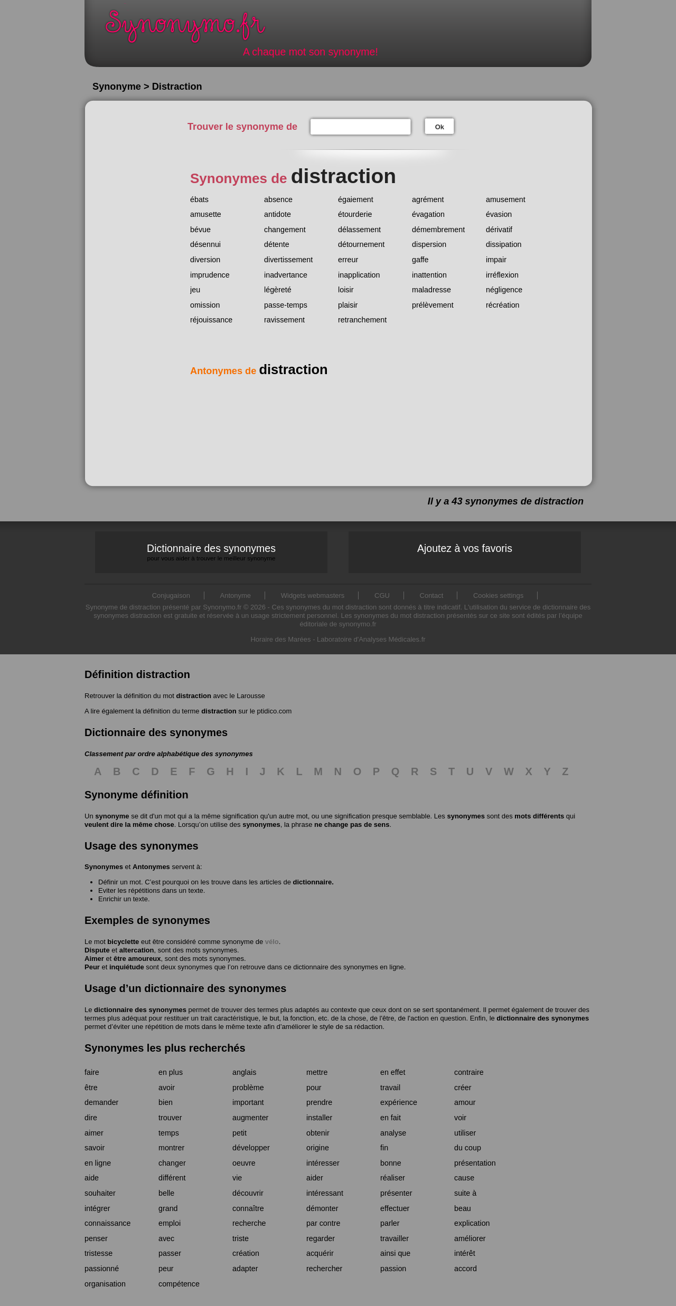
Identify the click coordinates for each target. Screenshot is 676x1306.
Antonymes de (259, 371)
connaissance (107, 1223)
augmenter (250, 1117)
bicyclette (123, 942)
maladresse (431, 289)
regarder (320, 1238)
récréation (503, 305)
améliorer (470, 1238)
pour (314, 1087)
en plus (170, 1072)
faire (91, 1072)
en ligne (97, 1163)
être (91, 1087)
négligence (504, 289)
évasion (499, 214)
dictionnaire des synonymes (140, 1010)
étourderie (355, 214)
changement (285, 229)
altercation (136, 950)
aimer (94, 1133)
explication (472, 1223)
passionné (101, 1268)
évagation (428, 214)
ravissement (284, 320)
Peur (92, 967)
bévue (200, 229)
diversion (205, 259)
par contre (323, 1223)
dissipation (504, 244)
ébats (199, 199)
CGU (382, 595)
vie (237, 1178)
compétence (179, 1284)
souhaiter (100, 1193)
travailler (394, 1238)
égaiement (355, 199)
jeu (195, 289)
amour (465, 1102)
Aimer (94, 958)
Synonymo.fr (192, 29)
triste (240, 1238)
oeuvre (244, 1163)
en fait (390, 1117)
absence (278, 199)
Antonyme (235, 595)
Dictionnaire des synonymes (211, 552)
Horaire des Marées (280, 639)
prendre (319, 1102)
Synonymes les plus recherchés (165, 1048)
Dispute (97, 950)
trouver (170, 1117)
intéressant (324, 1193)
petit (239, 1133)
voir (460, 1117)
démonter (322, 1208)
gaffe (420, 259)
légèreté (278, 289)
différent (171, 1178)
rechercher (324, 1268)
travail (390, 1087)
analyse (393, 1133)
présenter (396, 1193)
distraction (193, 696)
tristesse (98, 1253)
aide (91, 1178)
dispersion (429, 244)
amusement (505, 199)
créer (463, 1087)
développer (251, 1147)
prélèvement (433, 305)
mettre (317, 1072)
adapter (245, 1268)
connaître (248, 1208)
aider (314, 1178)
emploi (169, 1223)
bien (165, 1102)
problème (248, 1087)
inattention (429, 275)
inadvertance (285, 275)
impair (496, 259)
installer (319, 1117)
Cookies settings (498, 595)
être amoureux (137, 958)
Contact (432, 595)
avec (166, 1238)
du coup (467, 1147)
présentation (475, 1163)
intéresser (323, 1163)
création (245, 1253)
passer (169, 1253)
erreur (348, 259)
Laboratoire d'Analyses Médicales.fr (371, 639)
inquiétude (126, 967)
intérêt (464, 1253)
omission (205, 305)
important (248, 1102)
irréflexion (502, 275)
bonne (390, 1163)
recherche (249, 1223)
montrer (171, 1147)
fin (384, 1147)
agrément (428, 199)
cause (464, 1178)
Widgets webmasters (313, 595)
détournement (361, 244)
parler (390, 1223)
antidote (277, 214)
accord (465, 1268)
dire (90, 1117)
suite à (465, 1193)
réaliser (392, 1178)
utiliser (465, 1133)
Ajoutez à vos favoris (464, 548)
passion (393, 1268)
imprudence (210, 275)
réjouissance (211, 320)
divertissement (288, 259)
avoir (166, 1087)
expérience (398, 1102)
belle (166, 1193)
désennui (205, 244)
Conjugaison (171, 595)
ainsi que (395, 1253)
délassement (359, 229)
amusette (205, 214)
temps (168, 1133)
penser (96, 1238)
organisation (105, 1284)
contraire (469, 1072)
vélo (272, 942)
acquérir (320, 1253)
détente (276, 244)
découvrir (248, 1193)
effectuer (394, 1208)
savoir (94, 1147)
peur (166, 1268)
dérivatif (499, 229)
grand (168, 1208)
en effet (392, 1072)
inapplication (359, 275)
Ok (439, 127)
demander (101, 1102)
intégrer (97, 1208)
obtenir (318, 1133)
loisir (345, 289)
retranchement (362, 320)
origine (317, 1147)
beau (462, 1208)
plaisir (348, 305)
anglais (244, 1072)
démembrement (438, 229)
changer (172, 1163)
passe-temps (285, 305)
